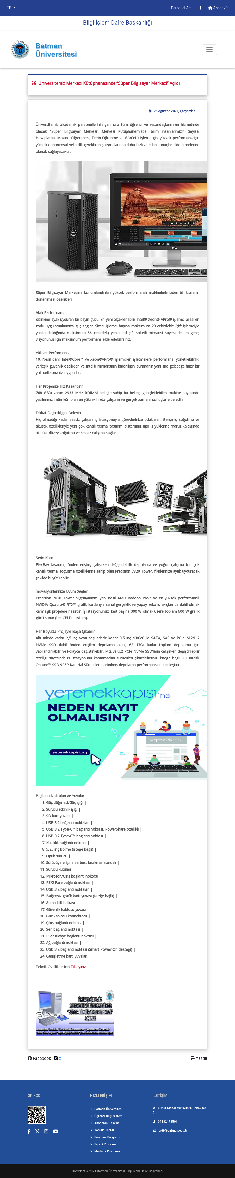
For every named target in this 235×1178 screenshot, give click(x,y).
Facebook (40, 1058)
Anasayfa (218, 8)
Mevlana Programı (105, 1151)
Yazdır (199, 1058)
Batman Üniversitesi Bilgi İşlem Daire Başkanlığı (130, 1171)
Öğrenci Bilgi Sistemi (106, 1116)
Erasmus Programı (105, 1137)
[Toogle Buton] (209, 49)
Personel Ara (182, 8)
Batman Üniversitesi (106, 1109)
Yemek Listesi (102, 1130)
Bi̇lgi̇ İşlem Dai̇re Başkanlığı (117, 22)
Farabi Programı (103, 1144)
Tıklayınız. (78, 966)
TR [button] (10, 7)
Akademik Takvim (104, 1123)
